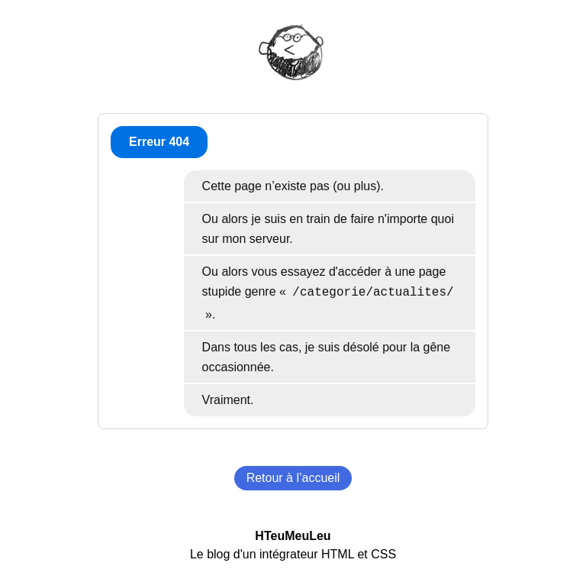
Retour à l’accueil (293, 477)
